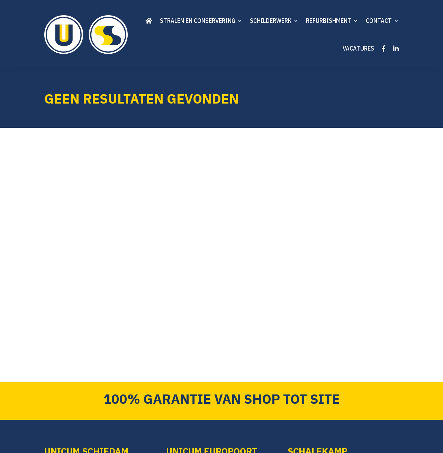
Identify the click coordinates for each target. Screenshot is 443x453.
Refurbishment (328, 21)
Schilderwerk (270, 21)
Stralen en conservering (197, 21)
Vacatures (358, 48)
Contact (379, 21)
